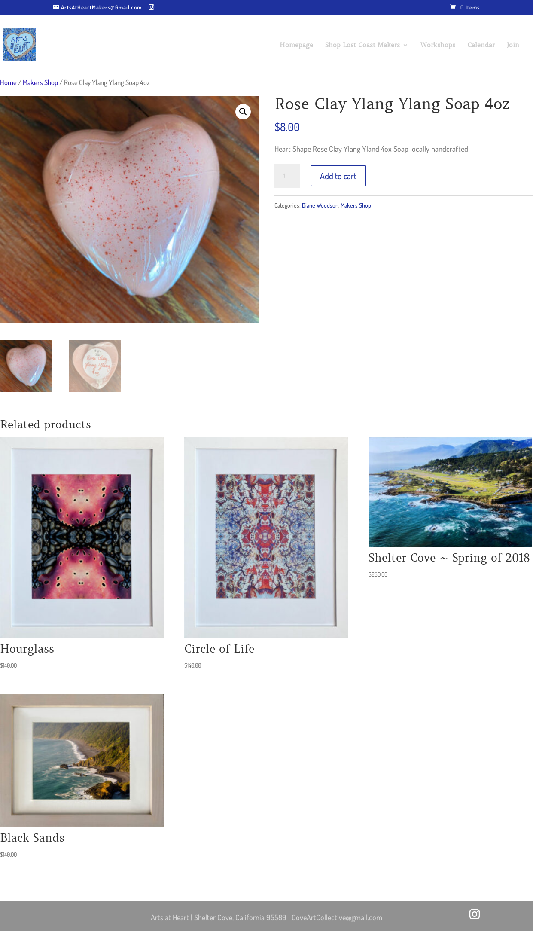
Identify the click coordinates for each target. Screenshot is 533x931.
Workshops (437, 45)
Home (8, 82)
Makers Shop (40, 82)
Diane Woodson (320, 205)
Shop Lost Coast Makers (362, 45)
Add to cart (338, 175)
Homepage (296, 45)
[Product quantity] (287, 176)
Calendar (481, 45)
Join (513, 45)
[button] (243, 111)
